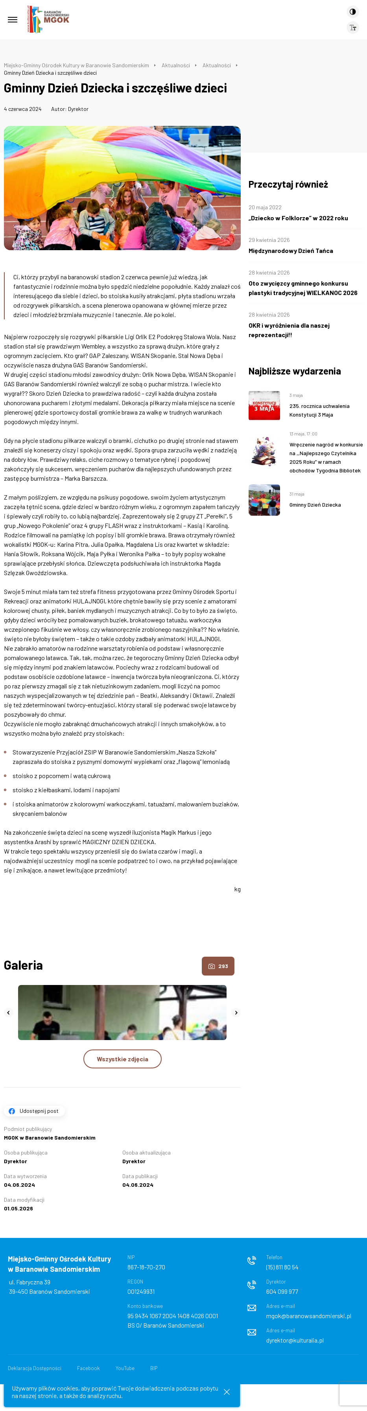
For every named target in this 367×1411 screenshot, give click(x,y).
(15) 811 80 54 (282, 1267)
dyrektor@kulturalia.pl (295, 1340)
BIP (153, 1368)
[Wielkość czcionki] (353, 27)
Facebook (88, 1368)
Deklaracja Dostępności (34, 1368)
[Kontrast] (353, 12)
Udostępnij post (39, 1110)
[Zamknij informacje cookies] (226, 1392)
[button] (8, 1012)
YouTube (125, 1368)
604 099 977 (282, 1291)
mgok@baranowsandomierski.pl (308, 1315)
